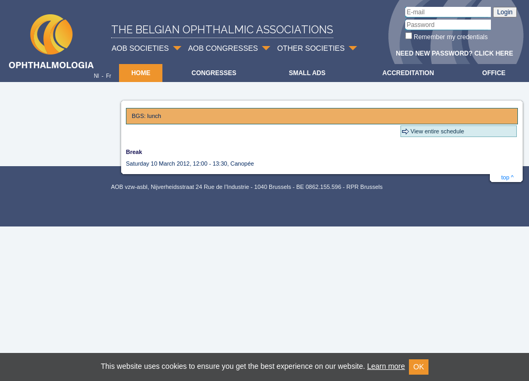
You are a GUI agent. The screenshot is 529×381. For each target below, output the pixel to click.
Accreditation (408, 73)
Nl (96, 76)
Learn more (386, 366)
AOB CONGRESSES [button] (223, 48)
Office (494, 73)
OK (418, 366)
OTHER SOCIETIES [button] (311, 48)
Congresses (213, 73)
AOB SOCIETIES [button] (140, 48)
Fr (108, 76)
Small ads (307, 73)
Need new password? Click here (454, 53)
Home (140, 73)
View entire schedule (437, 131)
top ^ (507, 177)
